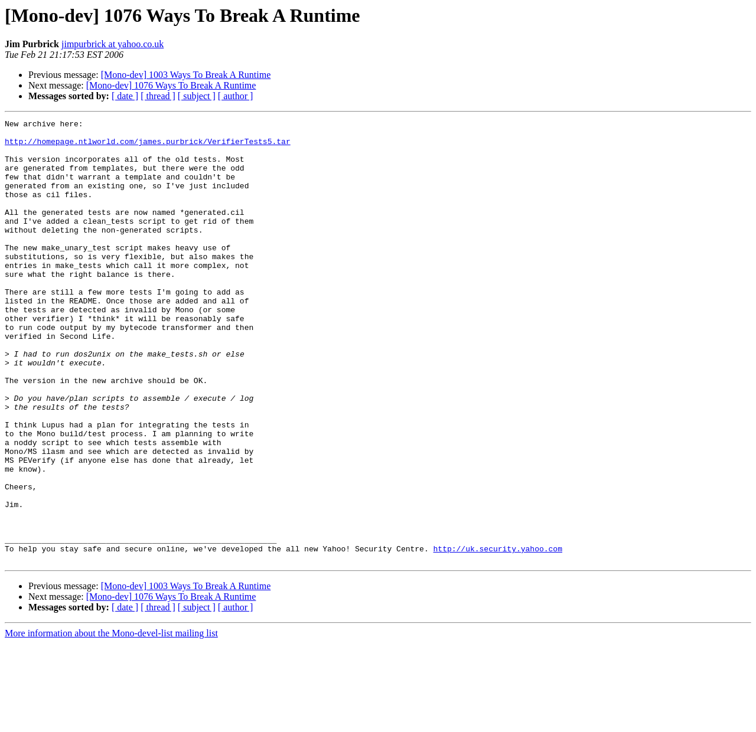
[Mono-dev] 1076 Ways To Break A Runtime (171, 85)
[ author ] (235, 96)
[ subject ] (197, 96)
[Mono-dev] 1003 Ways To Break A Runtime (186, 75)
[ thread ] (158, 96)
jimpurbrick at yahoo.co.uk (112, 44)
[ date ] (125, 96)
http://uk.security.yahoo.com (497, 635)
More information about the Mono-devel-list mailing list (111, 722)
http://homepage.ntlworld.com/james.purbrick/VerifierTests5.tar (148, 146)
